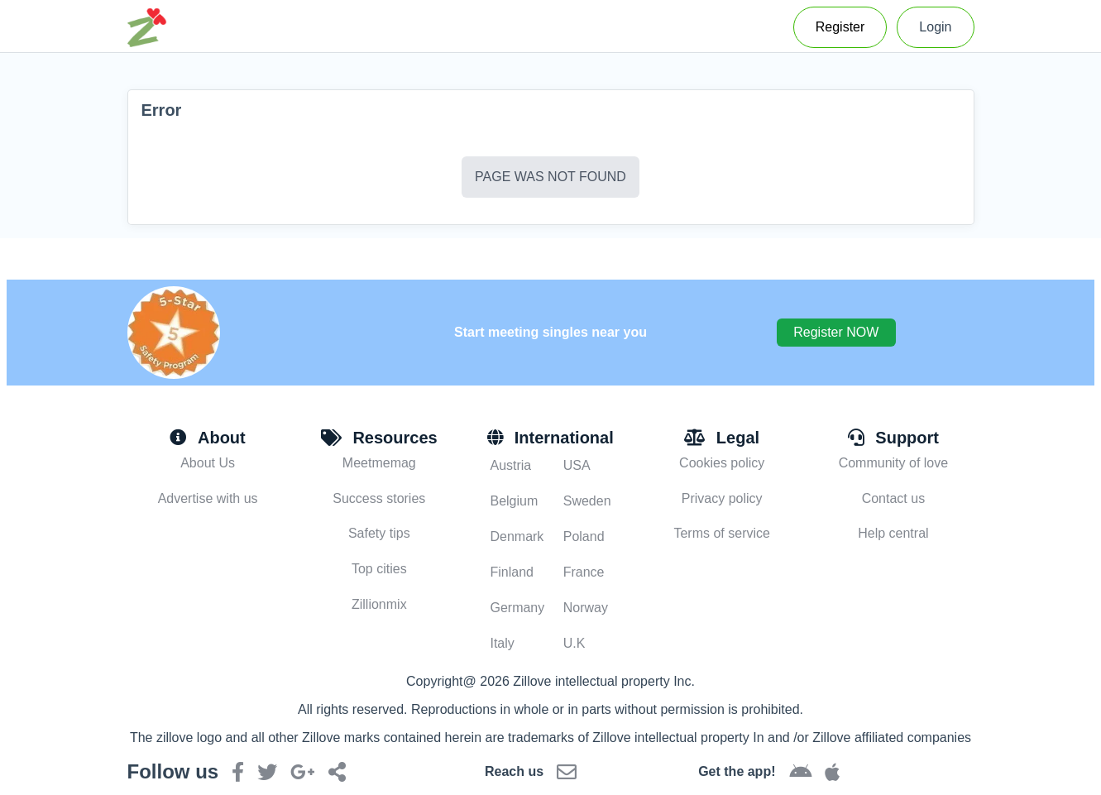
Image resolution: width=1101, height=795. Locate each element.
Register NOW (835, 332)
